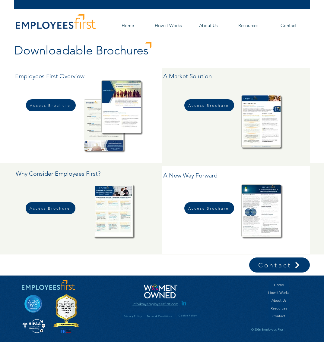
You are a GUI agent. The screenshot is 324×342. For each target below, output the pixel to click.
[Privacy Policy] (133, 316)
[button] (208, 25)
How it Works (278, 292)
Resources (279, 308)
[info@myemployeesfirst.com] (155, 304)
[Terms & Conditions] (160, 316)
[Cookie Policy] (188, 316)
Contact (278, 316)
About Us (279, 300)
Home (279, 284)
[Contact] (279, 265)
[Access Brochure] (51, 105)
